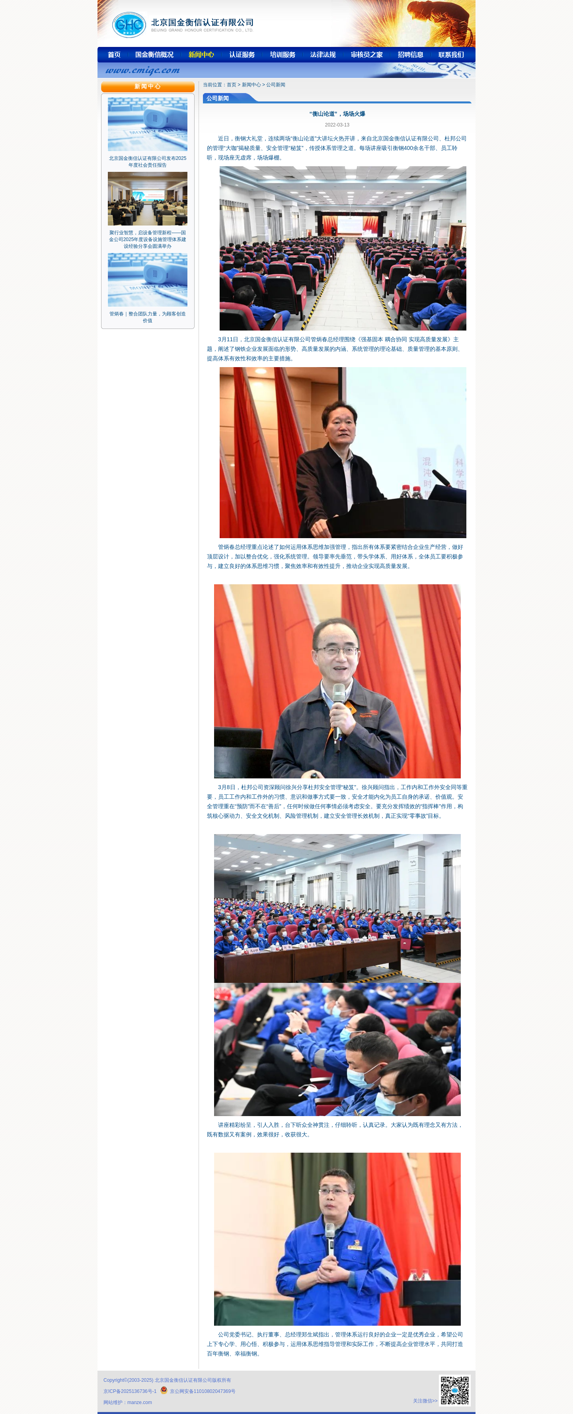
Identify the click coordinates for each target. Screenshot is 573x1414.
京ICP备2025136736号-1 (129, 1391)
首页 (231, 85)
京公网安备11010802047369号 (198, 1391)
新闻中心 (251, 85)
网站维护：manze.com (127, 1402)
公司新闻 (275, 85)
